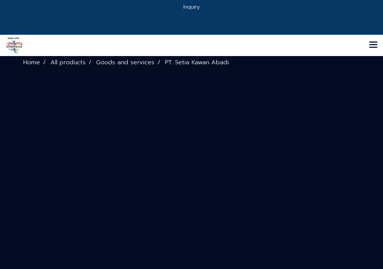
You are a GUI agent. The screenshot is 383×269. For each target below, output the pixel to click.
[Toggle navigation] (373, 45)
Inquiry (191, 7)
